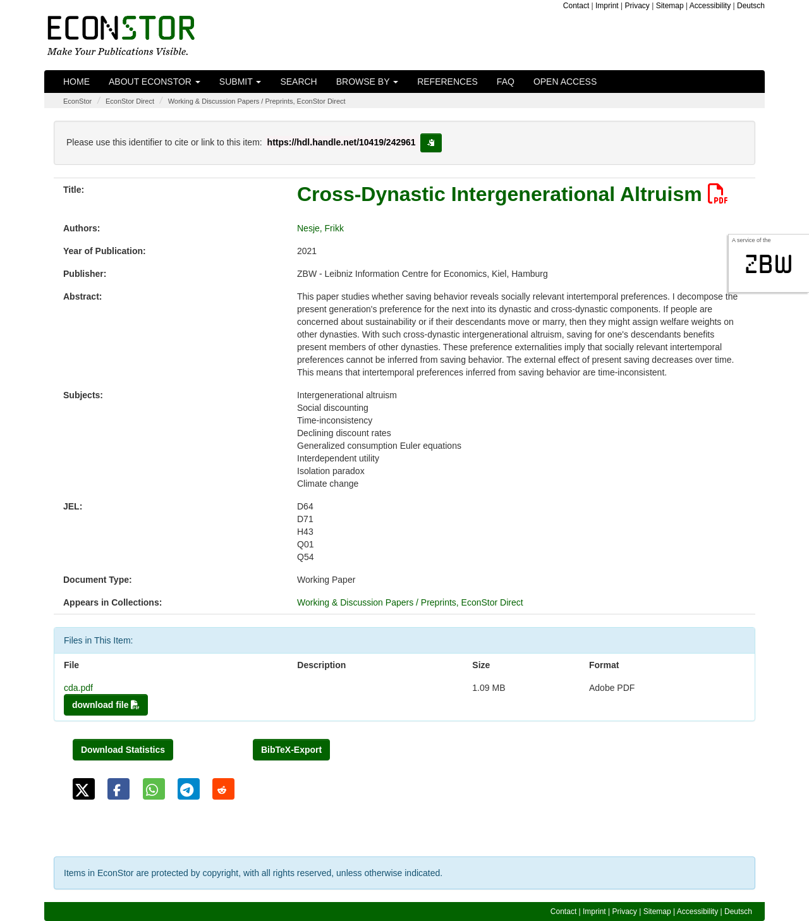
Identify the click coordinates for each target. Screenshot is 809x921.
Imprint (607, 5)
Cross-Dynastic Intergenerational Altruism (512, 194)
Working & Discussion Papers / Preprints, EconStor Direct (257, 101)
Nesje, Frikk (320, 228)
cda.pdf (78, 688)
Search (298, 81)
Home (76, 81)
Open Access (565, 81)
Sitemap (670, 5)
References (447, 81)
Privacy (637, 5)
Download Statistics (123, 750)
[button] (84, 789)
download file (106, 705)
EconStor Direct (130, 101)
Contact (576, 5)
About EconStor (154, 81)
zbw (769, 264)
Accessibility (710, 5)
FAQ (505, 81)
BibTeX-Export (291, 750)
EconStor (77, 101)
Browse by (367, 81)
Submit (240, 81)
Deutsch (751, 5)
